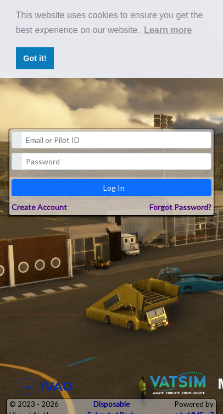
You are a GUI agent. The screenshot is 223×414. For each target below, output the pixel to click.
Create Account (39, 207)
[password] (116, 161)
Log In (114, 187)
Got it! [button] (34, 58)
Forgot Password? (180, 207)
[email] (116, 139)
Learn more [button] (168, 30)
